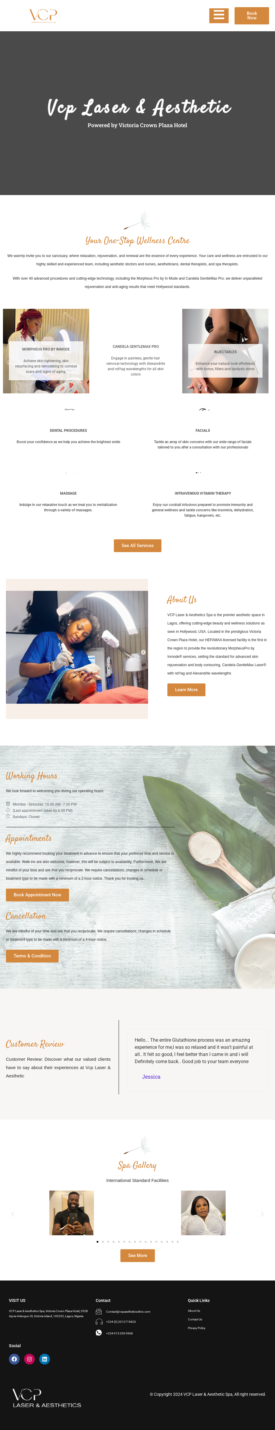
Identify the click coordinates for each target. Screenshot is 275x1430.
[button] (12, 1214)
